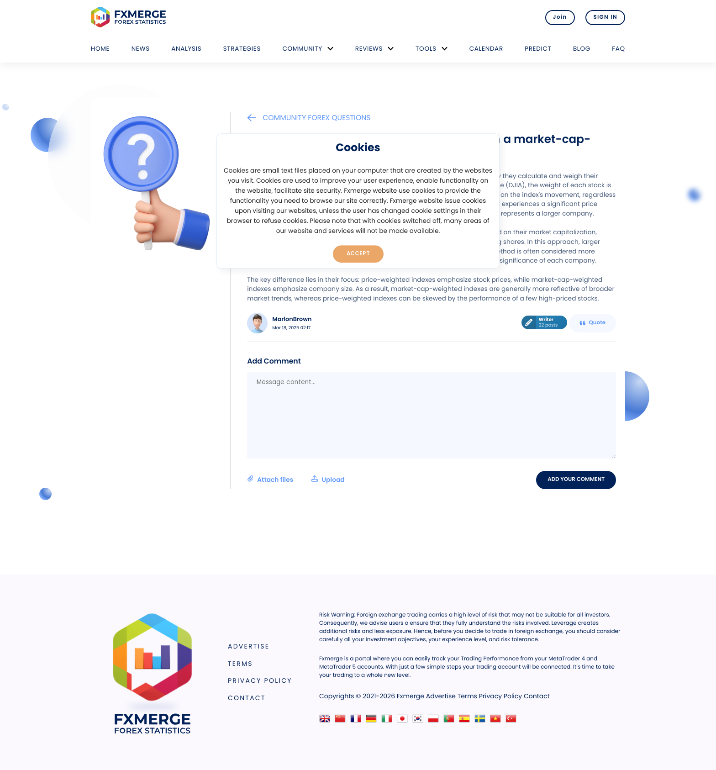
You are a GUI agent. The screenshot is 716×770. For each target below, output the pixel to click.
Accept (358, 253)
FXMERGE (130, 17)
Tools (426, 48)
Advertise (248, 646)
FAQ (618, 48)
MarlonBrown (291, 319)
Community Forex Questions (308, 117)
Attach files (295, 479)
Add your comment (576, 479)
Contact (247, 697)
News (141, 48)
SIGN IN (605, 17)
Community (302, 48)
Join (560, 17)
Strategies (242, 48)
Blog (581, 48)
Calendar (486, 48)
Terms (240, 663)
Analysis (186, 48)
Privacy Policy (260, 680)
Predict (538, 48)
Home (100, 48)
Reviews (369, 48)
